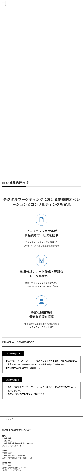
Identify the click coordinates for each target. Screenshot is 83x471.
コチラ (37, 368)
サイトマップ (7, 419)
